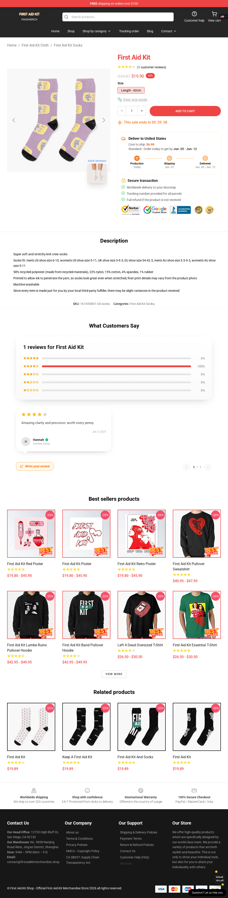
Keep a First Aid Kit (77, 757)
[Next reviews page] (208, 467)
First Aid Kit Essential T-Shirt (195, 645)
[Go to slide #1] (47, 197)
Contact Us (127, 851)
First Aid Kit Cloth (35, 45)
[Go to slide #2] (70, 197)
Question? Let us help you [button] (207, 892)
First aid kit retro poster (137, 564)
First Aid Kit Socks (68, 45)
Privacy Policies (77, 845)
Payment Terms (131, 838)
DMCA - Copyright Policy (83, 851)
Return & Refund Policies (137, 845)
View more (114, 674)
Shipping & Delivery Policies (138, 832)
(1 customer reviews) (151, 67)
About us (72, 832)
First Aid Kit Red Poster (25, 564)
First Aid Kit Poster (76, 564)
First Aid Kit (16, 757)
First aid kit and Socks (135, 757)
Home (11, 45)
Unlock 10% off (220, 879)
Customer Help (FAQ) (134, 857)
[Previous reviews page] (186, 467)
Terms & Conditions (79, 838)
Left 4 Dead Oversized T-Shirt (140, 645)
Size (121, 83)
